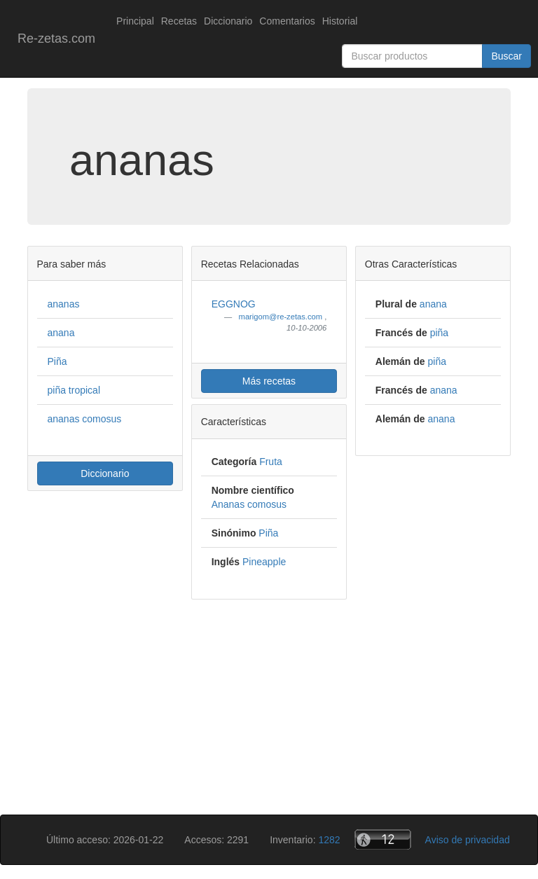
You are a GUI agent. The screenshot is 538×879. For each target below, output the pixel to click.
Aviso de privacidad (467, 839)
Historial (340, 21)
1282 (329, 839)
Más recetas (269, 381)
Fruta (270, 461)
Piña (57, 361)
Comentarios (287, 21)
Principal (135, 21)
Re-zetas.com (56, 39)
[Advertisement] (269, 709)
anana (61, 332)
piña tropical (74, 390)
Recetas (179, 21)
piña (439, 332)
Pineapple (264, 561)
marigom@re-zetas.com (282, 316)
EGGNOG (234, 304)
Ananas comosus (249, 504)
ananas (64, 304)
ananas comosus (85, 418)
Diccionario (228, 21)
